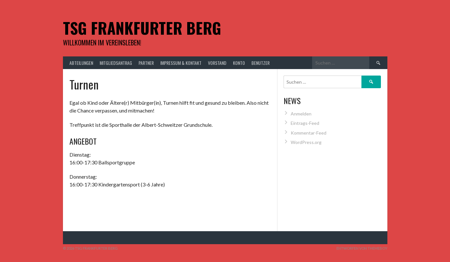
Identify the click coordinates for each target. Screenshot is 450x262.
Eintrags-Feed (305, 123)
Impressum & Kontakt (180, 62)
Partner (146, 62)
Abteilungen (81, 62)
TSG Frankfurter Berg (142, 27)
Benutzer (260, 62)
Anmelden (301, 113)
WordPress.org (306, 142)
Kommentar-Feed (308, 133)
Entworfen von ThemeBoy (361, 248)
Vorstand (217, 62)
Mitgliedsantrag (116, 62)
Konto (239, 62)
